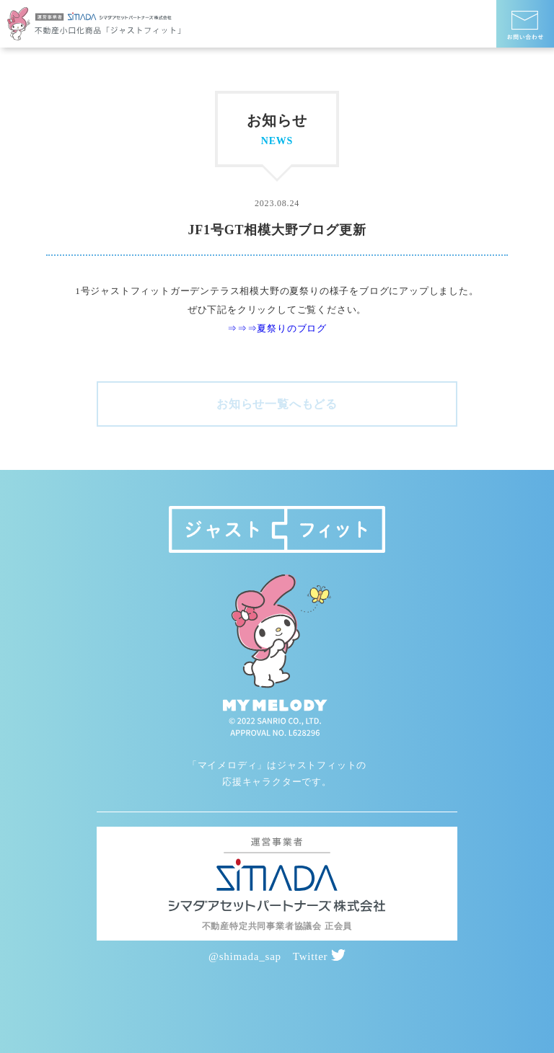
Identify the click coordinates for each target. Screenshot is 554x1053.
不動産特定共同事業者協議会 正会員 (277, 926)
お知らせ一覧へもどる (277, 404)
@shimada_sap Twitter (277, 956)
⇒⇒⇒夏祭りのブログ (277, 328)
